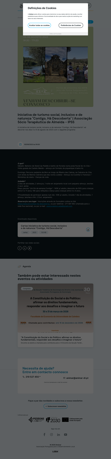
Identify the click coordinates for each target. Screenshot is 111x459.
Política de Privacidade (55, 33)
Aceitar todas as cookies (39, 25)
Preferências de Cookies (71, 25)
